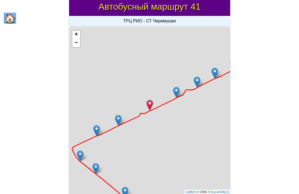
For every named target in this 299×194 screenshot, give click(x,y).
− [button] (76, 43)
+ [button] (76, 35)
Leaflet (190, 191)
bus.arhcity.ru (220, 191)
